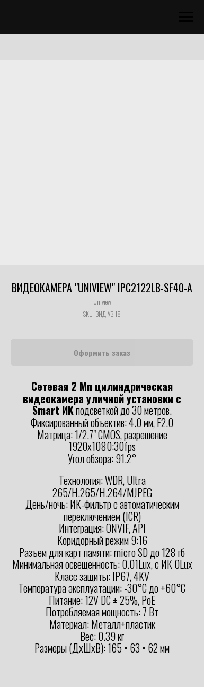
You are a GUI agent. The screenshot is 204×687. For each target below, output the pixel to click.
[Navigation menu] (186, 17)
